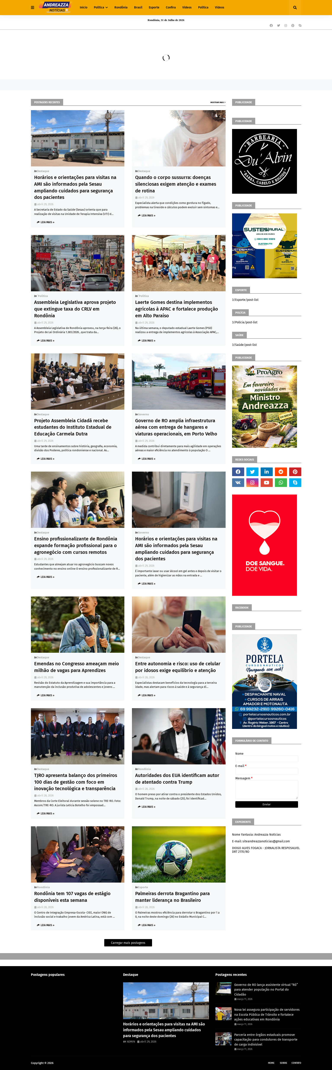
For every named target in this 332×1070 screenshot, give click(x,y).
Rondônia (144, 769)
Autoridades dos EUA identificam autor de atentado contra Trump (177, 778)
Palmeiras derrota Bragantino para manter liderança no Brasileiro (172, 897)
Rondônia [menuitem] (121, 7)
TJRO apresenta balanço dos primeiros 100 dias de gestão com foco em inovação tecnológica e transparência (75, 782)
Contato (296, 1063)
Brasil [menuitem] (138, 7)
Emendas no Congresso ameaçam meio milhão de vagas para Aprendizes (76, 667)
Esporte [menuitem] (154, 7)
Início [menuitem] (83, 7)
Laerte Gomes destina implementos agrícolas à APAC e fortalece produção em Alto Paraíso (176, 309)
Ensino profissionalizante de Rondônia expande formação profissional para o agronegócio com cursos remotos (75, 545)
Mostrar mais (217, 102)
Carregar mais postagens (128, 943)
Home (271, 1063)
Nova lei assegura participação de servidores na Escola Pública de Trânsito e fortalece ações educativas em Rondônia (267, 1014)
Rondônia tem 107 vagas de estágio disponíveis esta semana (72, 897)
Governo (143, 414)
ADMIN (131, 1041)
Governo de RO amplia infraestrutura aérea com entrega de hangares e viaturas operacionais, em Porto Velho (176, 427)
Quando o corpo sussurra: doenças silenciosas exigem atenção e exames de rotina (175, 184)
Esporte (143, 887)
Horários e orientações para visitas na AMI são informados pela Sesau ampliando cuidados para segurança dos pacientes (75, 187)
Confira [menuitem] (171, 7)
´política (42, 296)
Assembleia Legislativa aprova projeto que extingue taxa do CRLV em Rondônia (75, 309)
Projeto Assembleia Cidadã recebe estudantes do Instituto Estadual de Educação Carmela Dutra (72, 427)
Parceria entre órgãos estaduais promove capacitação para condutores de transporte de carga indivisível (265, 1039)
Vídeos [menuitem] (187, 7)
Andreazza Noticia (65, 1063)
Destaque (43, 171)
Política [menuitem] (99, 7)
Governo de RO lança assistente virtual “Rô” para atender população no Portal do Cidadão (266, 989)
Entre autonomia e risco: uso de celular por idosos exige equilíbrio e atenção (177, 667)
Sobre (283, 1063)
